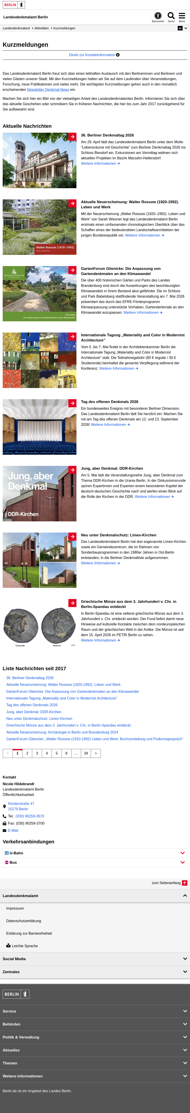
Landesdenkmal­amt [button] (20, 896)
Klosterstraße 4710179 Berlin (21, 806)
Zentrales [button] (11, 972)
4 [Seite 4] (47, 753)
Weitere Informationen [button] (23, 1076)
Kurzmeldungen (64, 28)
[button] (182, 28)
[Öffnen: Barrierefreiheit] (158, 17)
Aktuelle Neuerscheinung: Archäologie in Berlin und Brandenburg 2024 (62, 732)
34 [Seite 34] (86, 753)
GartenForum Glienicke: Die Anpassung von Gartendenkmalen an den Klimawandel (72, 691)
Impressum (15, 908)
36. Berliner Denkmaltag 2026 (30, 678)
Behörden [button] (11, 1024)
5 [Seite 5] (57, 753)
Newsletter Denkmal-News (48, 90)
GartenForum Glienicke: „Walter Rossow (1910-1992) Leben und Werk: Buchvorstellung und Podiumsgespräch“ (94, 739)
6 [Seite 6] (66, 753)
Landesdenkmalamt (16, 28)
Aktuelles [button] (11, 1050)
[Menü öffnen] (182, 17)
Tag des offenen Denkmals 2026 (31, 705)
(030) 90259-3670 (30, 816)
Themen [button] (10, 1063)
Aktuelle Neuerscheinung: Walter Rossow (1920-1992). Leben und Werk (63, 685)
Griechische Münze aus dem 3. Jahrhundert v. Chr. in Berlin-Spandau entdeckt (68, 725)
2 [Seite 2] (27, 753)
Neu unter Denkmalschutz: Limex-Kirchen (39, 719)
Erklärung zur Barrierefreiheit (29, 933)
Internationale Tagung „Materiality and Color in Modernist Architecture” (61, 698)
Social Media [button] (14, 959)
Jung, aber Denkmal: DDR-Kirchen (33, 712)
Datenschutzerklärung (23, 921)
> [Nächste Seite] (96, 753)
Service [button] (9, 1011)
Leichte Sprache (22, 946)
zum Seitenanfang (166, 883)
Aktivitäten (41, 28)
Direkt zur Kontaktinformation (94, 55)
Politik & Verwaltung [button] (21, 1037)
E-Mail (13, 831)
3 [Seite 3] (37, 753)
